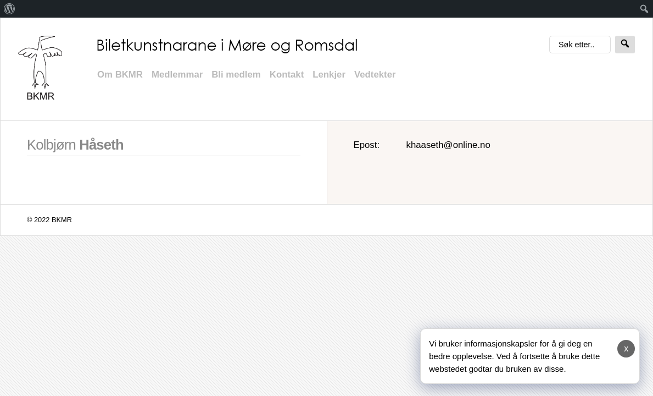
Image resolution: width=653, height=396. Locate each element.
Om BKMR (120, 74)
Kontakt (287, 74)
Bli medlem (236, 74)
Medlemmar (177, 74)
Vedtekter (375, 74)
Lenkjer (328, 74)
